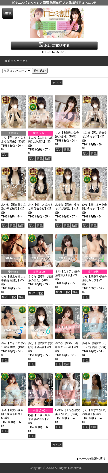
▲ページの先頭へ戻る (91, 458)
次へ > (57, 82)
